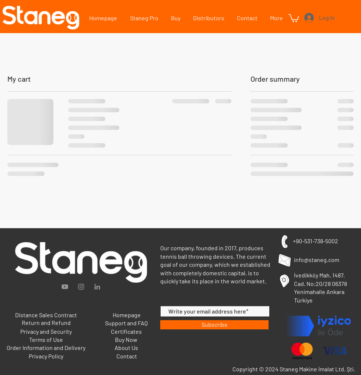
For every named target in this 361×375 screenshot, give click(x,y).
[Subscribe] (214, 324)
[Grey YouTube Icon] (65, 287)
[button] (275, 18)
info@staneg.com (316, 259)
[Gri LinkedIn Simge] (97, 287)
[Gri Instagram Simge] (81, 287)
